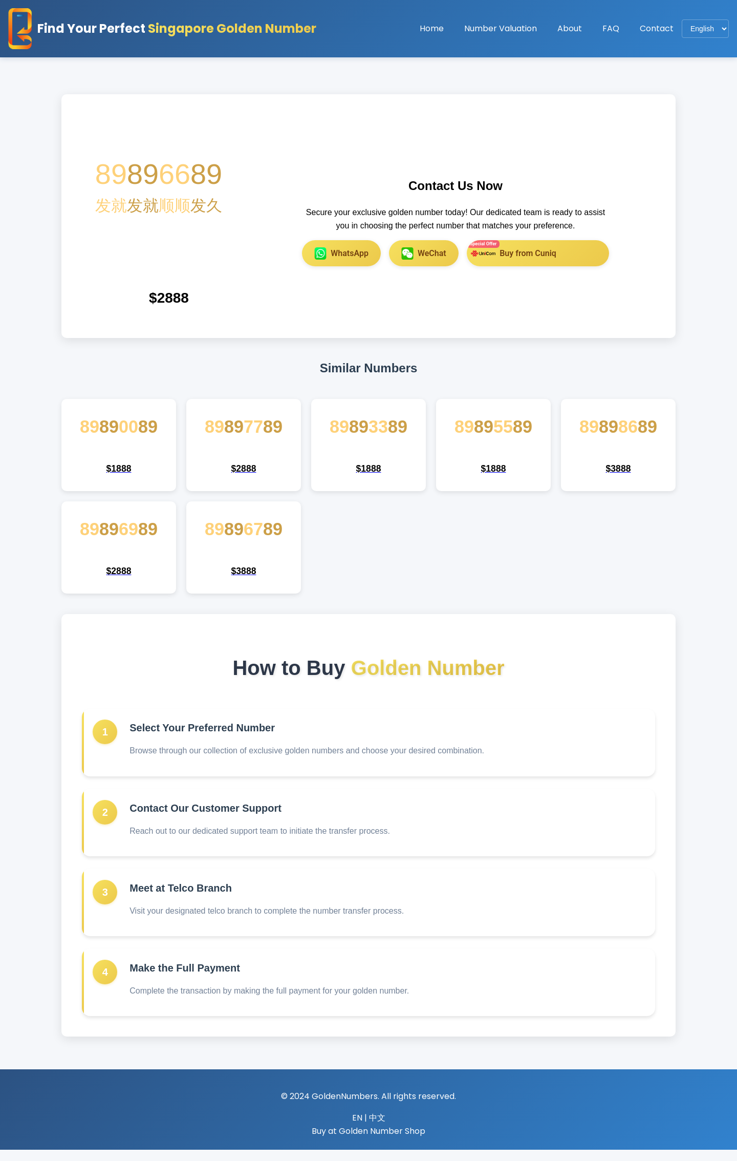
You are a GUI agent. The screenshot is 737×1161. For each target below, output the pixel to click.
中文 (377, 1129)
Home (432, 28)
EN (357, 1129)
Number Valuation (500, 28)
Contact (657, 28)
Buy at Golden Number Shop (368, 1142)
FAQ (610, 28)
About (569, 28)
